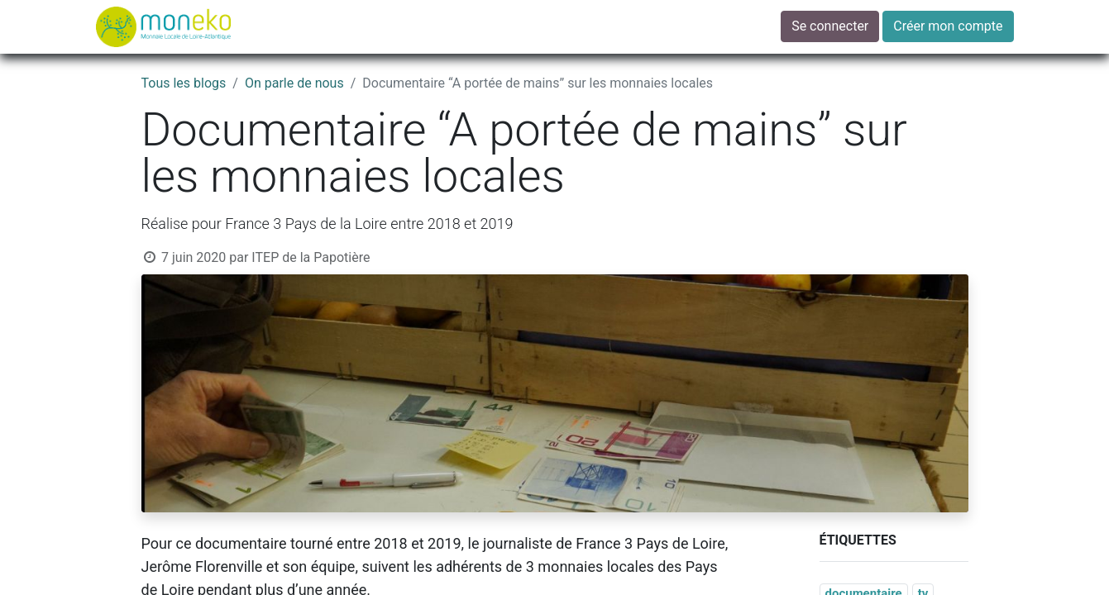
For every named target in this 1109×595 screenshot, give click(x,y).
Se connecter (829, 26)
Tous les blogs (184, 83)
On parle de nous (294, 83)
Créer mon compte (947, 26)
